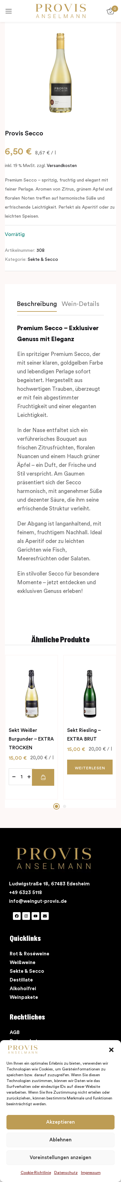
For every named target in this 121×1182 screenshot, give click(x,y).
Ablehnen (60, 1140)
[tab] (39, 306)
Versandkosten (62, 165)
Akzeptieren (60, 1122)
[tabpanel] (31, 727)
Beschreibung (37, 304)
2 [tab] (64, 806)
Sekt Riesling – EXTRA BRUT (84, 735)
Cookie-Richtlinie (36, 1173)
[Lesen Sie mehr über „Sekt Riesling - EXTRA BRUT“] (90, 767)
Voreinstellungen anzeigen (60, 1157)
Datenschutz (66, 1173)
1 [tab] (56, 806)
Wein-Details (80, 304)
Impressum (91, 1173)
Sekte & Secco (43, 259)
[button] (111, 1049)
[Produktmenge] (21, 777)
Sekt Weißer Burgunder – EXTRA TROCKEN (31, 739)
